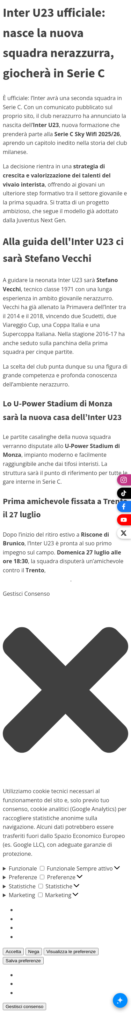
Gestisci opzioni (37, 910)
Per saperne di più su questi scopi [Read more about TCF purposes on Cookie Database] (60, 937)
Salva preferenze (23, 960)
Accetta (13, 951)
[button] (65, 690)
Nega (33, 951)
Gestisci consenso (24, 1006)
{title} (24, 975)
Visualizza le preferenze (71, 951)
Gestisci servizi (35, 919)
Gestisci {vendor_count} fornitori (59, 927)
